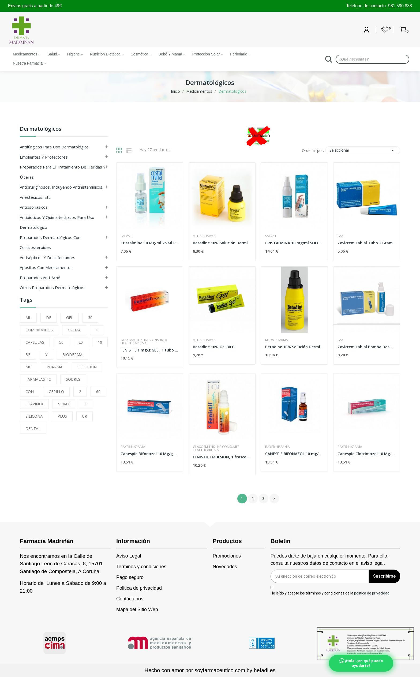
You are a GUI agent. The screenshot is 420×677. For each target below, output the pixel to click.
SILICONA (34, 416)
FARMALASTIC (38, 379)
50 (61, 342)
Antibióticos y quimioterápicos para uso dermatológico (57, 222)
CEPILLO (56, 391)
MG (28, 366)
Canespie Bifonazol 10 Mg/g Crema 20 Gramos (150, 453)
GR (84, 416)
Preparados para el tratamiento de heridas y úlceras (63, 172)
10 (100, 342)
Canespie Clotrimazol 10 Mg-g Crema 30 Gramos (367, 453)
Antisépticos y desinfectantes (47, 257)
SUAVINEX (34, 403)
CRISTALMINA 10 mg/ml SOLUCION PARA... (294, 242)
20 (80, 342)
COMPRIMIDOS (39, 329)
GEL (69, 317)
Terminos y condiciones (141, 566)
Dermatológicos (40, 129)
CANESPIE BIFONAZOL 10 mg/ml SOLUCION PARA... (294, 453)
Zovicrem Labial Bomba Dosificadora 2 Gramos (367, 346)
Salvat (126, 236)
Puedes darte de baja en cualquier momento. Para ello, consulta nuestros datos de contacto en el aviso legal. (329, 559)
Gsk (340, 236)
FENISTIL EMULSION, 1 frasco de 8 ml (222, 456)
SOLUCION (87, 366)
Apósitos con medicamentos (46, 267)
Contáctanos (129, 598)
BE (27, 354)
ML (28, 317)
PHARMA (54, 366)
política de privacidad (371, 593)
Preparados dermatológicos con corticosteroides (50, 242)
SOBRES (73, 379)
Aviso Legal (128, 556)
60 (98, 391)
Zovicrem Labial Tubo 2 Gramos (367, 242)
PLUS (62, 416)
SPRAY (64, 403)
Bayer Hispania (133, 446)
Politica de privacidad (139, 588)
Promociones (227, 556)
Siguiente (274, 498)
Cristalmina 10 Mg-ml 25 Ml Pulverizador (150, 242)
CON (29, 391)
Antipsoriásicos (34, 207)
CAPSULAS (34, 342)
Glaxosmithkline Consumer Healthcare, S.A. (144, 341)
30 (90, 317)
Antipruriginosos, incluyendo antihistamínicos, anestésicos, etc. (61, 192)
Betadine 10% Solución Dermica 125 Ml (294, 346)
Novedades (225, 566)
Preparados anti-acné (40, 277)
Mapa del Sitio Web (137, 609)
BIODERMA (72, 354)
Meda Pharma (204, 236)
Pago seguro (130, 577)
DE (48, 317)
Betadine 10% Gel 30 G (214, 346)
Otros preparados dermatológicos (52, 287)
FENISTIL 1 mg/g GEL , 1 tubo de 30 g (150, 350)
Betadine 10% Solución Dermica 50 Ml (222, 242)
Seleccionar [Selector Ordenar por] (362, 150)
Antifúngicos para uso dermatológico (54, 146)
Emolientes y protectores (44, 157)
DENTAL (32, 428)
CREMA (74, 329)
